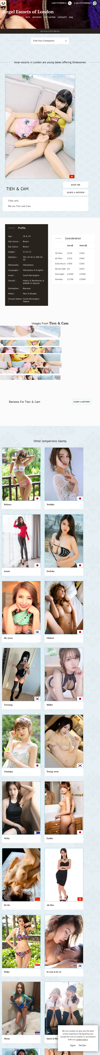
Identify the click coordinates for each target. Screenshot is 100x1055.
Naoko (82, 802)
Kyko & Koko (10, 716)
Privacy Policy (42, 1001)
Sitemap (40, 1011)
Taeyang (58, 455)
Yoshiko (33, 412)
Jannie (32, 629)
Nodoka (83, 412)
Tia (80, 759)
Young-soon (35, 499)
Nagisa (57, 802)
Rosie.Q (58, 585)
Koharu (7, 412)
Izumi (57, 412)
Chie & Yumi (35, 672)
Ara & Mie (59, 672)
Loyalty (84, 28)
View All (14, 920)
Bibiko (82, 455)
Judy (6, 759)
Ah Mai (32, 542)
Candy (82, 672)
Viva (31, 759)
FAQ (93, 28)
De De (7, 542)
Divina (82, 585)
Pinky (57, 542)
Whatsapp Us (70, 1002)
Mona (7, 585)
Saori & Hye (35, 585)
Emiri (82, 716)
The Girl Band (36, 716)
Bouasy (57, 759)
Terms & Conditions (45, 997)
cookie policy (82, 1042)
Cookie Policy (42, 1006)
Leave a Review (82, 119)
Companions (38, 28)
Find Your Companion (39, 63)
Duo (49, 28)
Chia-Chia (9, 629)
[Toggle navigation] (35, 24)
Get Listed (71, 28)
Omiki (57, 716)
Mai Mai (33, 802)
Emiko (82, 499)
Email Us (68, 997)
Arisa (81, 629)
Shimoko (33, 846)
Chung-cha (9, 802)
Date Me (82, 112)
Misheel (8, 672)
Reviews (58, 28)
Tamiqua (8, 499)
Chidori (32, 455)
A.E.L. (10, 993)
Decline (76, 1047)
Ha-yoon (8, 455)
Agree (67, 1047)
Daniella (8, 846)
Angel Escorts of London (15, 25)
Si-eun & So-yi (86, 542)
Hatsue (57, 629)
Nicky (57, 499)
